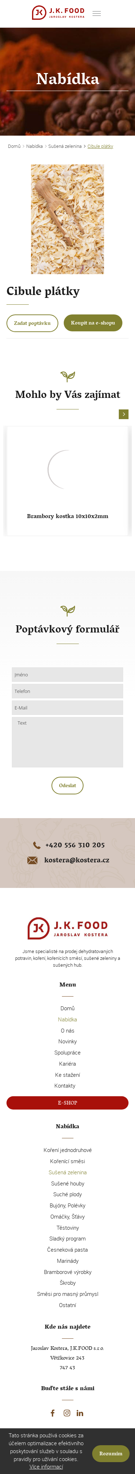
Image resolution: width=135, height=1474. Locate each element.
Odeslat (67, 786)
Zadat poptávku (32, 323)
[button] (124, 414)
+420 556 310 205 (67, 846)
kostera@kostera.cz (67, 861)
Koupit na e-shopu (93, 323)
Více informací (46, 1466)
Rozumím (110, 1454)
